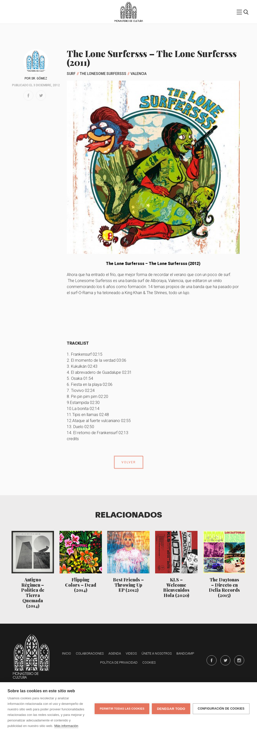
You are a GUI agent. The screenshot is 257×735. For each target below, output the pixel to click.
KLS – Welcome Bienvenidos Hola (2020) (176, 587)
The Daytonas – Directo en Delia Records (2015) (224, 587)
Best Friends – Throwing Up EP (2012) (128, 585)
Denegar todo (171, 709)
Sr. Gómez (39, 78)
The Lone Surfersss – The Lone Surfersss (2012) (153, 263)
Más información (66, 726)
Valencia (139, 74)
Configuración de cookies (221, 708)
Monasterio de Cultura (128, 21)
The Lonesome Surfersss (103, 74)
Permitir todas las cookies (122, 708)
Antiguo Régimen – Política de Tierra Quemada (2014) (32, 593)
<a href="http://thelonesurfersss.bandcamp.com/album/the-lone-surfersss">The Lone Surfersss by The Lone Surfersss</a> (153, 316)
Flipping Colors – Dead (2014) (80, 585)
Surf (71, 74)
